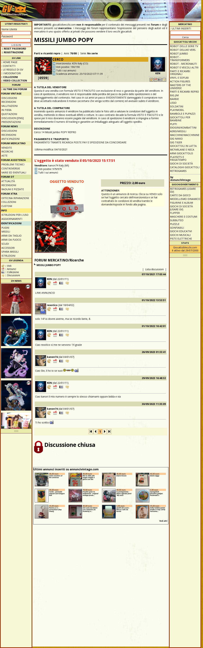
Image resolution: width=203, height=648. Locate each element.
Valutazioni (9, 106)
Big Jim (174, 95)
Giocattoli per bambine (180, 119)
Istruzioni (8, 255)
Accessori (8, 247)
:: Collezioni (9, 77)
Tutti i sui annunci (66, 70)
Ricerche (7, 151)
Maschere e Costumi (183, 216)
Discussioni (9, 98)
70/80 (73, 53)
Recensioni (8, 101)
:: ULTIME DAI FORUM (14, 89)
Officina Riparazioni (15, 198)
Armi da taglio (11, 235)
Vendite (6, 147)
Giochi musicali (180, 235)
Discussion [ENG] (12, 118)
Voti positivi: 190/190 (68, 67)
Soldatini (176, 106)
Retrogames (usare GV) (183, 190)
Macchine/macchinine (184, 135)
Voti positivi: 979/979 (50, 169)
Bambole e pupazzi (182, 113)
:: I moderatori (11, 73)
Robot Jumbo (179, 53)
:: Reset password (14, 48)
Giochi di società (181, 163)
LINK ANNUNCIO (45, 292)
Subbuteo (176, 220)
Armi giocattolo (181, 153)
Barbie (174, 99)
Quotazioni (9, 114)
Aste (4, 155)
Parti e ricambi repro (47, 53)
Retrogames (178, 171)
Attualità (8, 181)
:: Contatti (8, 66)
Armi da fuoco (11, 239)
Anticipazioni (10, 138)
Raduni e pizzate (12, 189)
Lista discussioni (154, 269)
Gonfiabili (177, 227)
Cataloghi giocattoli (184, 167)
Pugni (5, 227)
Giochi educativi (181, 231)
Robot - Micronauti (183, 63)
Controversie (10, 168)
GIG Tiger (176, 142)
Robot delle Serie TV (184, 46)
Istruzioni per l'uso (14, 214)
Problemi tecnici (12, 164)
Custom (6, 206)
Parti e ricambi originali (180, 72)
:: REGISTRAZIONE (12, 52)
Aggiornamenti (11, 219)
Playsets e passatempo (178, 158)
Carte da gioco (180, 195)
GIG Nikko (176, 138)
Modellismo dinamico (185, 199)
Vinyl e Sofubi (179, 77)
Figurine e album (181, 202)
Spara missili (10, 251)
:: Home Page (9, 62)
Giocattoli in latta (183, 146)
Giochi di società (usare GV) (181, 208)
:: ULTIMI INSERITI (180, 28)
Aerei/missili (178, 131)
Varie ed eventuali (13, 172)
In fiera (6, 110)
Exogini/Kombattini (183, 127)
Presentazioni (11, 122)
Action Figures (180, 81)
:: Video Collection (14, 80)
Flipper (175, 213)
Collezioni (8, 202)
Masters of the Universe (180, 86)
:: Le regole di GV (12, 69)
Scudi (5, 243)
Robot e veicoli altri (184, 67)
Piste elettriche (181, 238)
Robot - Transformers (180, 58)
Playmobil (177, 110)
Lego (173, 102)
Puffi (173, 124)
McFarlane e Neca (182, 149)
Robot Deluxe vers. (183, 49)
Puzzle (174, 224)
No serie (92, 53)
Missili (5, 231)
